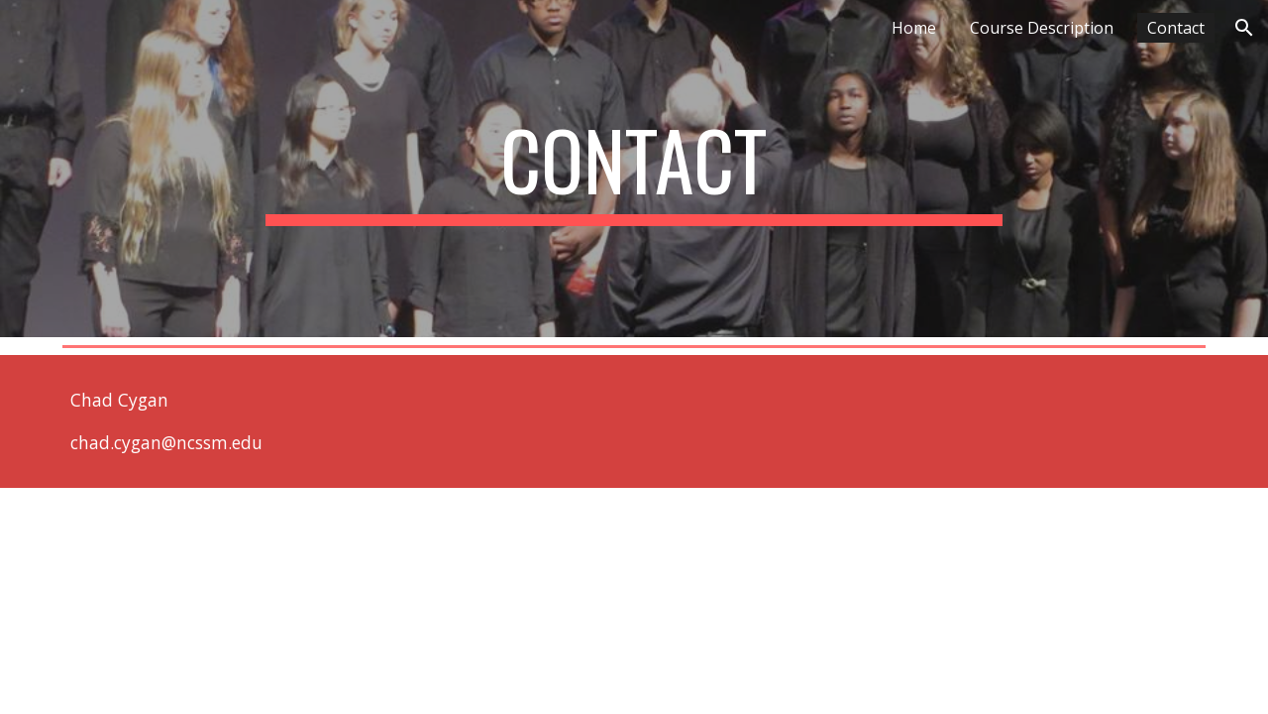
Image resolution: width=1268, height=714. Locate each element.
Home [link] (914, 28)
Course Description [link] (1041, 28)
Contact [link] (1176, 28)
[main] (634, 168)
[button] (1244, 28)
